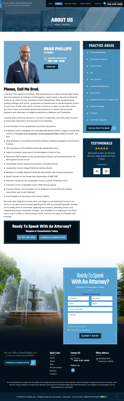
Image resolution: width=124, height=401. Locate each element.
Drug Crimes (95, 66)
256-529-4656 (114, 4)
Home (50, 3)
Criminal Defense (98, 52)
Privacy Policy (80, 327)
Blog (51, 364)
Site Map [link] (66, 397)
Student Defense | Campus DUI (104, 99)
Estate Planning (97, 106)
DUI (91, 72)
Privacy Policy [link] (77, 397)
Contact (97, 3)
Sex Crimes (95, 93)
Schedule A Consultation (53, 237)
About (58, 3)
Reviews (53, 371)
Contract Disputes (98, 120)
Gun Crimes (95, 79)
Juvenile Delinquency (99, 86)
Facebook (73, 370)
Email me (51, 66)
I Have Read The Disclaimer (80, 330)
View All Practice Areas (99, 128)
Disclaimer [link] (57, 397)
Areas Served (85, 3)
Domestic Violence (98, 59)
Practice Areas (71, 3)
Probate (94, 113)
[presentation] (96, 171)
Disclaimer (71, 327)
